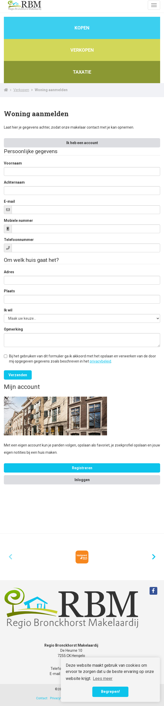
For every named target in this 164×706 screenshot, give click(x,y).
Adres (9, 272)
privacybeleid (100, 361)
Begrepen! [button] (110, 691)
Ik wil (8, 310)
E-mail (9, 201)
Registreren (82, 468)
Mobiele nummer (18, 220)
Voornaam (13, 163)
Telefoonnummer (19, 240)
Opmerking (13, 329)
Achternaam (14, 182)
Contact (41, 698)
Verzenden (18, 375)
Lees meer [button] (102, 678)
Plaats (9, 291)
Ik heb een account (82, 143)
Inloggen (82, 480)
